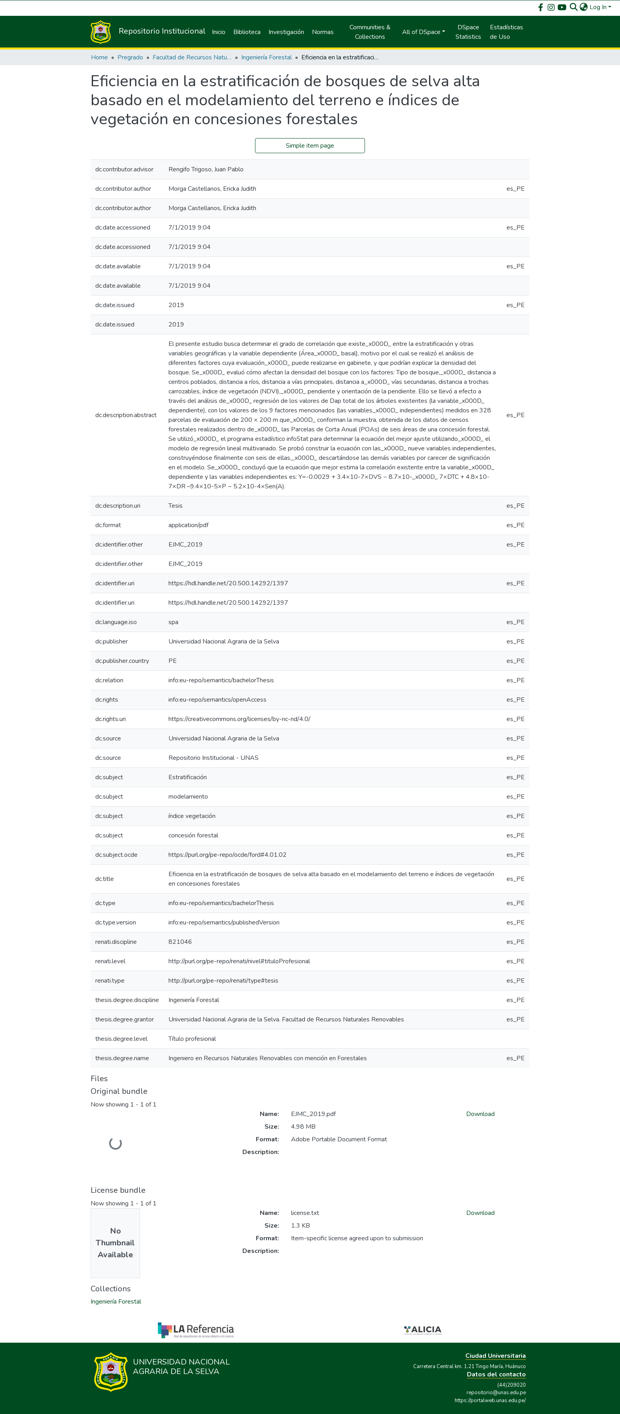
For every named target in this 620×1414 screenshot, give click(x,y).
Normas (323, 32)
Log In (598, 7)
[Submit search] (574, 7)
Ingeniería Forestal (266, 57)
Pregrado (130, 57)
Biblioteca (247, 32)
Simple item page (310, 145)
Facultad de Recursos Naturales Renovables (192, 57)
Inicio (218, 32)
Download (480, 1114)
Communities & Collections (370, 32)
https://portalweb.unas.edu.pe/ (490, 1400)
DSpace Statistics (468, 32)
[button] (584, 7)
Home (99, 57)
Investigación (286, 32)
